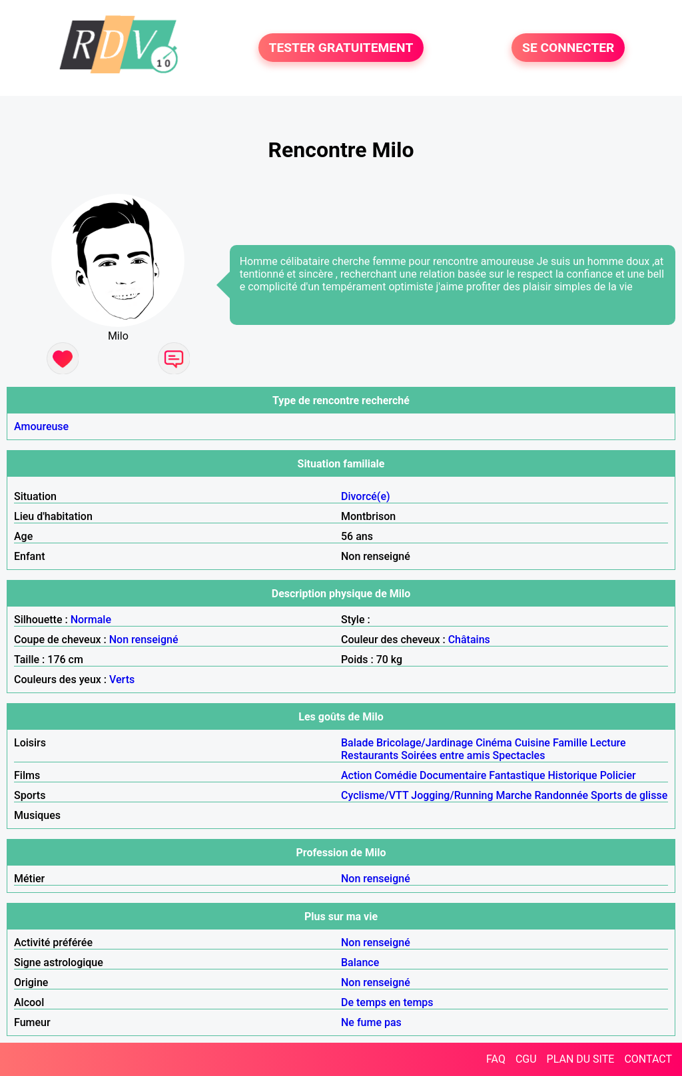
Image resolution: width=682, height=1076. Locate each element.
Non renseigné (143, 639)
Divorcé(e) (365, 496)
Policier (618, 775)
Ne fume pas (371, 1022)
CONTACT (648, 1059)
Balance (360, 962)
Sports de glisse (629, 795)
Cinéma (494, 742)
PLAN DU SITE (581, 1059)
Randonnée (561, 795)
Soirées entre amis (445, 755)
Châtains (469, 639)
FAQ (496, 1059)
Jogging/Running (452, 795)
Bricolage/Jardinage (424, 742)
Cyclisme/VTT (374, 795)
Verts (122, 679)
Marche (513, 795)
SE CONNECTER (568, 47)
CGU (526, 1059)
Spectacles (519, 755)
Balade (357, 742)
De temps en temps (387, 1002)
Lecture (608, 742)
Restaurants (369, 755)
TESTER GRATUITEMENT (341, 47)
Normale (91, 619)
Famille (570, 742)
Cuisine (532, 742)
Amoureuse (41, 426)
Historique (572, 775)
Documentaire (453, 775)
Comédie (395, 775)
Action (356, 775)
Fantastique (517, 775)
